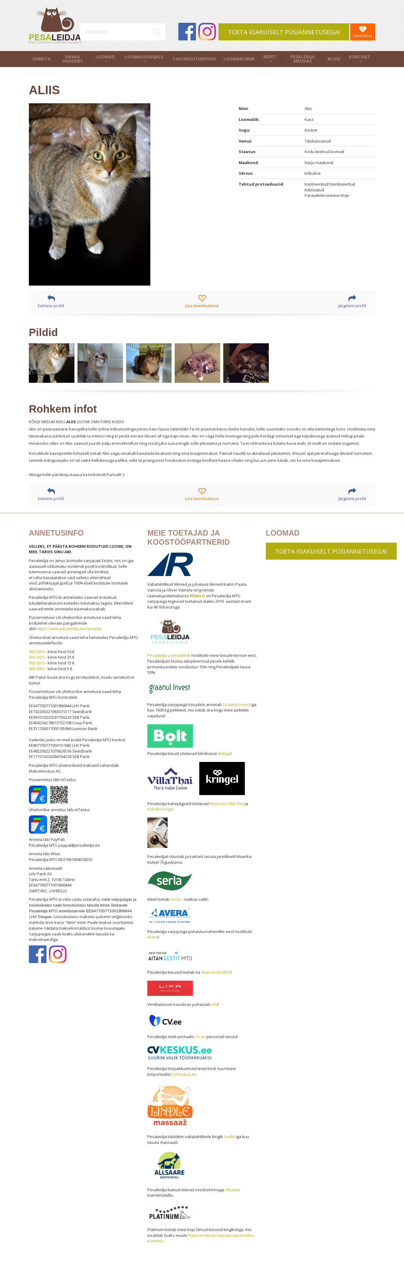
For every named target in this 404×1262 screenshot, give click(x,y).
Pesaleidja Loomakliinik (168, 655)
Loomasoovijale (144, 57)
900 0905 (37, 668)
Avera (152, 937)
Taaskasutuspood (194, 59)
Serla (175, 899)
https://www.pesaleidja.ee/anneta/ (68, 628)
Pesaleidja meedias (302, 59)
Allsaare (232, 1189)
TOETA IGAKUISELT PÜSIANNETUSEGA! (284, 32)
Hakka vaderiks (73, 59)
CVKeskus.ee (184, 1074)
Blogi (333, 59)
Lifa (214, 1004)
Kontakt (359, 57)
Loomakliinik (239, 59)
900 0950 (37, 651)
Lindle (229, 1136)
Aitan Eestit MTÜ (216, 972)
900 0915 (37, 663)
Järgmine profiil (352, 301)
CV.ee (200, 1036)
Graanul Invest (236, 704)
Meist (269, 57)
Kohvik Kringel (160, 809)
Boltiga (224, 753)
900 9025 (37, 657)
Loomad (105, 57)
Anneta (42, 59)
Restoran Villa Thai (227, 803)
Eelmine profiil (51, 301)
